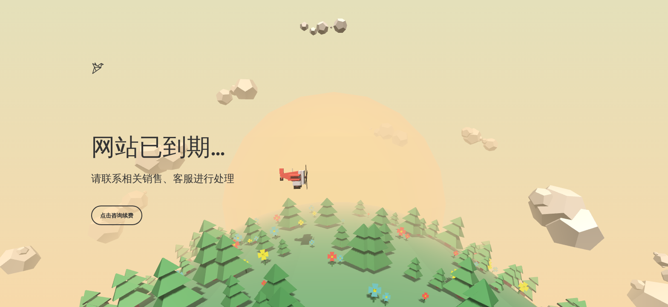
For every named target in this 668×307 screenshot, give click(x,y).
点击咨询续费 (116, 215)
